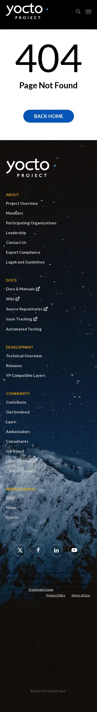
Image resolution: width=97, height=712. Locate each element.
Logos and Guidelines (25, 262)
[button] (88, 11)
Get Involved (17, 412)
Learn (11, 421)
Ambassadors (18, 431)
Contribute (16, 402)
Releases (14, 365)
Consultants (17, 441)
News (11, 507)
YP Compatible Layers (25, 375)
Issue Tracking (19, 319)
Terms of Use (80, 595)
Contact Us (16, 242)
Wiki (10, 298)
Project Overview (22, 203)
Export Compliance (23, 252)
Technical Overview (24, 355)
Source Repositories (24, 309)
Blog (10, 497)
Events (12, 517)
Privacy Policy (55, 595)
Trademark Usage (41, 589)
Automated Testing (24, 329)
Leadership (16, 232)
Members (14, 213)
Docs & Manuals (20, 288)
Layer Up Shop (19, 461)
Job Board (15, 451)
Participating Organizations (31, 223)
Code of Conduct (21, 471)
